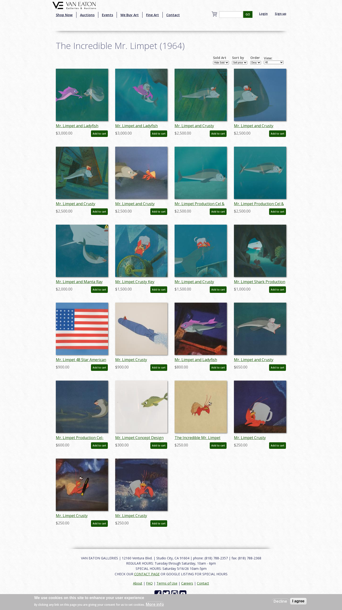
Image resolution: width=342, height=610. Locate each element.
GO (248, 14)
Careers (187, 583)
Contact (173, 15)
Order (255, 57)
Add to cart (99, 133)
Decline (280, 601)
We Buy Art (129, 15)
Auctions (87, 15)
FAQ (149, 583)
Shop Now (64, 15)
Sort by (238, 57)
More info (155, 604)
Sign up (280, 13)
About (137, 583)
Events (107, 15)
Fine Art (152, 15)
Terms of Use (167, 583)
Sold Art (219, 57)
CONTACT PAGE (147, 574)
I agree (298, 601)
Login (263, 13)
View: (268, 58)
